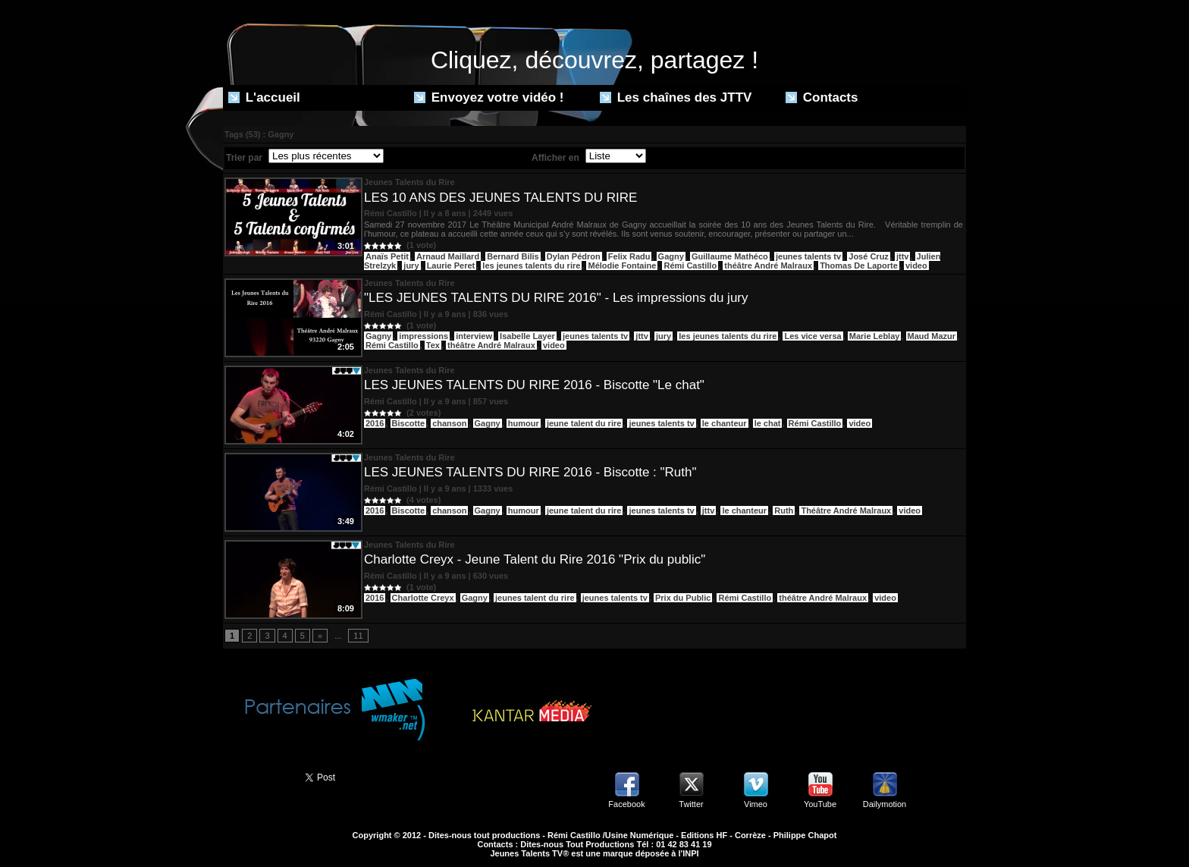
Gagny (671, 256)
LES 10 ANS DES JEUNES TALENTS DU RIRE (500, 197)
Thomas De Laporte (859, 265)
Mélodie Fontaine (622, 265)
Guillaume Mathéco (730, 256)
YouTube (820, 804)
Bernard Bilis (512, 256)
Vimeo (755, 804)
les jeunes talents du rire (531, 265)
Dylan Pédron (574, 256)
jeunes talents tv (808, 256)
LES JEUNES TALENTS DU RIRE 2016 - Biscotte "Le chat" (534, 385)
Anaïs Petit (387, 256)
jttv (902, 256)
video (916, 265)
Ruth (783, 510)
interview (474, 336)
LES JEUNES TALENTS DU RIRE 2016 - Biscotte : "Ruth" (530, 472)
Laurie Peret (451, 265)
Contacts (822, 97)
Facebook (626, 804)
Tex (433, 345)
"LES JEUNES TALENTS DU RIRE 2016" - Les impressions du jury (556, 298)
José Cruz (869, 256)
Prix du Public (683, 597)
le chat (767, 423)
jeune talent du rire (584, 423)
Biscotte (408, 423)
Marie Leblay (874, 336)
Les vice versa (812, 336)
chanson (449, 423)
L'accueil (264, 97)
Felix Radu (629, 256)
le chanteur (724, 423)
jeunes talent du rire (535, 597)
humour (523, 423)
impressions (423, 336)
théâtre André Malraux (768, 265)
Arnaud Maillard (447, 256)
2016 (374, 423)
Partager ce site (257, 776)
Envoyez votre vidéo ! (489, 97)
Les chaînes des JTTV (675, 97)
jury (411, 265)
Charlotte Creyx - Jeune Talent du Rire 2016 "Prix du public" (534, 559)
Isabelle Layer (527, 336)
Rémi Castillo (690, 265)
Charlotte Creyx (423, 597)
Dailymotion (884, 804)
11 (357, 635)
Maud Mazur (932, 336)
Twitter (691, 804)
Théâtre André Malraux (846, 510)
